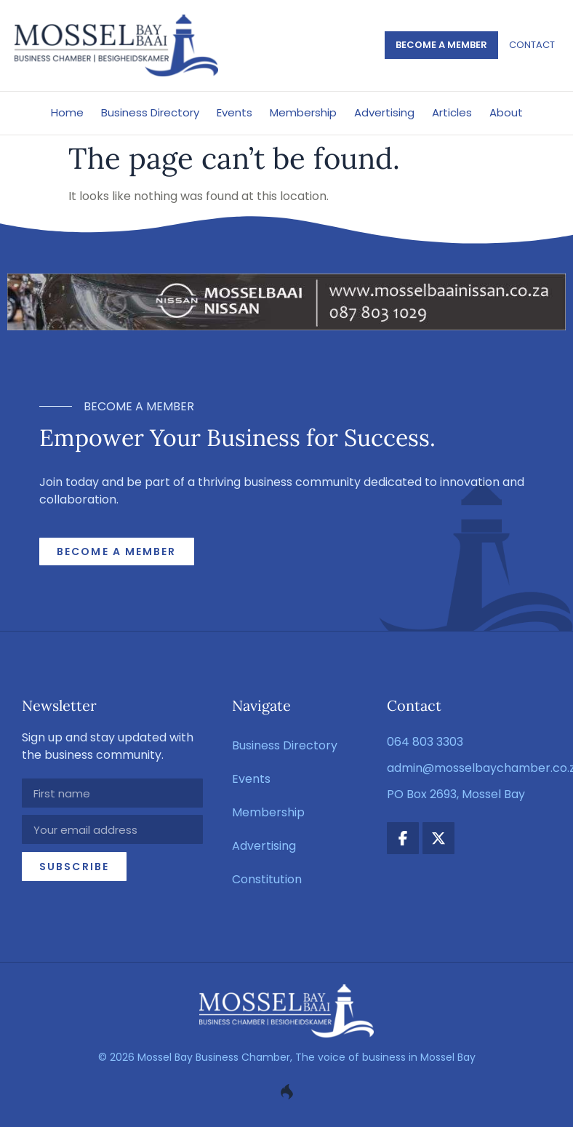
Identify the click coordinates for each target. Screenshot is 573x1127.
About (506, 112)
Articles (452, 112)
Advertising (384, 112)
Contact (532, 45)
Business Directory (150, 112)
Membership (303, 112)
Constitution (267, 879)
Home (67, 112)
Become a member (441, 45)
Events (234, 112)
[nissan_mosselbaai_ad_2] (286, 326)
